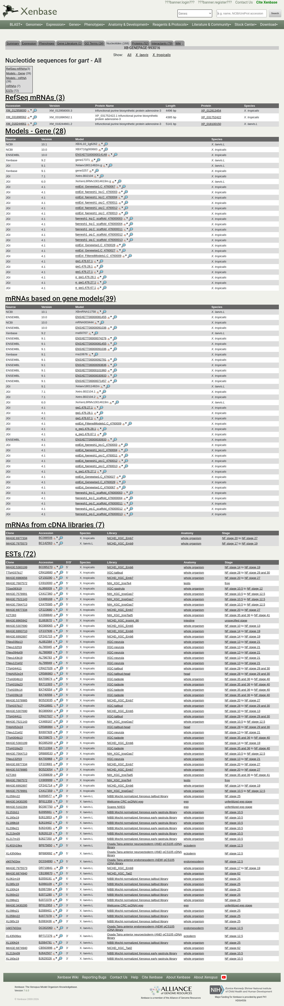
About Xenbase (178, 977)
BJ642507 (45, 953)
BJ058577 (45, 796)
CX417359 (45, 790)
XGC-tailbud (115, 572)
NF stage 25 (232, 796)
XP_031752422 (211, 117)
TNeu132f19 (14, 647)
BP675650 (45, 845)
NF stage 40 (262, 679)
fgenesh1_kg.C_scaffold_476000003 (99, 218)
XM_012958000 (16, 110)
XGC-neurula (115, 641)
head (187, 673)
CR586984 (45, 726)
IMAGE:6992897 (16, 636)
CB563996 (45, 947)
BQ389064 (45, 710)
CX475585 (45, 604)
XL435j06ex (13, 853)
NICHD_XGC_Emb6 (120, 567)
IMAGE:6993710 (16, 631)
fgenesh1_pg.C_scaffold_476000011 (99, 229)
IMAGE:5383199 (16, 567)
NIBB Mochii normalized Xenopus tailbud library (137, 796)
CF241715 (45, 636)
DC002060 (45, 927)
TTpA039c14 (14, 689)
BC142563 (45, 543)
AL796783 (45, 657)
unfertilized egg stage (238, 801)
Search (275, 13)
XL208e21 (12, 828)
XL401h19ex (14, 845)
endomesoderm (194, 861)
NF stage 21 (252, 641)
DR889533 (45, 753)
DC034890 (45, 861)
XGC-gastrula (116, 588)
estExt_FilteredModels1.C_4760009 (98, 256)
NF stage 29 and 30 (257, 572)
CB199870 (45, 873)
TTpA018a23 (14, 684)
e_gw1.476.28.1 (85, 277)
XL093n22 (12, 894)
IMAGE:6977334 (16, 538)
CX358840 (45, 615)
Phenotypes (93, 24)
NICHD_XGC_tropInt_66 (123, 620)
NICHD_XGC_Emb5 (120, 625)
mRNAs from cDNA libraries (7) (55, 525)
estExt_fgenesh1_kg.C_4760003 (96, 192)
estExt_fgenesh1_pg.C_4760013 (96, 213)
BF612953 (45, 905)
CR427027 (45, 716)
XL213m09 (13, 833)
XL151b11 (12, 812)
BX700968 (45, 758)
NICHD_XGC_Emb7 (120, 538)
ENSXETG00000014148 (91, 154)
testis (187, 583)
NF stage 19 (250, 543)
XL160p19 (12, 817)
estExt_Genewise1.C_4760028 (95, 245)
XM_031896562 (16, 117)
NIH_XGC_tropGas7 (120, 594)
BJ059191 (45, 878)
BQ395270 (45, 567)
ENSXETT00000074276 (90, 338)
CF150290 (45, 577)
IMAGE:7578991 (16, 594)
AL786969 (45, 652)
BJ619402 (45, 822)
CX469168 (45, 599)
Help (134, 977)
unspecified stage (236, 620)
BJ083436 (45, 921)
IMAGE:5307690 (16, 625)
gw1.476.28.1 (84, 266)
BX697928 (45, 732)
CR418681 (45, 705)
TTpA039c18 (14, 695)
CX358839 (45, 774)
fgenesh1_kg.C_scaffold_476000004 (99, 224)
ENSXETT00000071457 (90, 381)
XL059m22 (13, 796)
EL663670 (45, 620)
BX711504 (45, 748)
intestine (189, 620)
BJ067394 (45, 889)
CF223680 (45, 609)
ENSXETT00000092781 (90, 359)
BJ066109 (45, 884)
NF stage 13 (252, 625)
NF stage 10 (232, 625)
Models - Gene (15, 73)
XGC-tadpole (115, 679)
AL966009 (45, 588)
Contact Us (244, 2)
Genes (74, 24)
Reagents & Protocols (170, 24)
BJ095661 (45, 812)
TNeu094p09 (14, 652)
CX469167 (45, 721)
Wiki (179, 43)
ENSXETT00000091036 (90, 327)
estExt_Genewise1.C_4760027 (95, 250)
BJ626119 (45, 833)
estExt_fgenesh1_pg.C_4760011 (96, 202)
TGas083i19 (14, 588)
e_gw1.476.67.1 (85, 288)
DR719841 (45, 868)
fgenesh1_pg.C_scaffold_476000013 (99, 240)
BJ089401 (45, 910)
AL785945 (45, 647)
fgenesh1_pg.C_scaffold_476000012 (99, 234)
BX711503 (45, 684)
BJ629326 (45, 958)
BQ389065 (45, 625)
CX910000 (45, 583)
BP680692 (45, 853)
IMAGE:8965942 (16, 620)
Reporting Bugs (94, 977)
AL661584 (45, 641)
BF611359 (45, 801)
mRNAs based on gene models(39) (60, 298)
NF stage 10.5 (234, 588)
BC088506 (45, 538)
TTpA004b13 (14, 679)
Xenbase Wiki (68, 977)
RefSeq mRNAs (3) (35, 97)
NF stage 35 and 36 (237, 615)
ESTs (9, 90)
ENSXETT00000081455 (90, 317)
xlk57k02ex (13, 861)
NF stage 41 (262, 615)
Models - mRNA (16, 78)
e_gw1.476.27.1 (85, 282)
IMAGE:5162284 (16, 807)
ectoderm (190, 845)
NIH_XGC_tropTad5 (120, 615)
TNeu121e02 (14, 663)
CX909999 (45, 780)
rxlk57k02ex (13, 928)
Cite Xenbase (152, 977)
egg (186, 801)
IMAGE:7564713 (16, 604)
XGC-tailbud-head (118, 673)
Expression (55, 24)
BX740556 (45, 694)
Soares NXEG (116, 807)
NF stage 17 (230, 543)
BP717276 (45, 935)
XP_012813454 (211, 110)
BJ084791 (45, 942)
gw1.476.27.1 (84, 272)
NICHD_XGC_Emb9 (120, 543)
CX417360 (45, 593)
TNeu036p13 (14, 641)
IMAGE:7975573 (16, 543)
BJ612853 (45, 817)
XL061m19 (13, 878)
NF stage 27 (250, 538)
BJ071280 (45, 894)
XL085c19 (12, 884)
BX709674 (45, 679)
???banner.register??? (215, 2)
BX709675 (45, 737)
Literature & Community (210, 24)
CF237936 (45, 631)
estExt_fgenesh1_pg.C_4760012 (96, 208)
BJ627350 (45, 838)
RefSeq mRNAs (16, 68)
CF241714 (45, 785)
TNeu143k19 (14, 657)
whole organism (191, 538)
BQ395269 (45, 742)
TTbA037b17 (14, 572)
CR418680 (45, 572)
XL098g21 (12, 900)
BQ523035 (45, 700)
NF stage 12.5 (256, 594)
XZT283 (11, 615)
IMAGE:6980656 (16, 578)
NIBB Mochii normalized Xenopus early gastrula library (142, 812)
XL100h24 (12, 889)
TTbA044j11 (14, 668)
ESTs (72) (20, 554)
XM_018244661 (16, 123)
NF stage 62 (232, 873)
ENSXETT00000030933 (90, 375)
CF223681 (45, 764)
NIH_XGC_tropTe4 (119, 583)
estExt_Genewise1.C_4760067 (95, 186)
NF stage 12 (255, 588)
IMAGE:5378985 (16, 700)
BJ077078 (45, 915)
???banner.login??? (180, 2)
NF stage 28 (232, 572)
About (206, 977)
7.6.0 (26, 990)
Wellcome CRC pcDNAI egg (125, 801)
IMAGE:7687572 (16, 583)
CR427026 (45, 668)
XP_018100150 (211, 124)
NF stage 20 (230, 538)
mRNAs (11, 86)
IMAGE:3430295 (16, 801)
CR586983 (45, 673)
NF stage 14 (232, 567)
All (129, 55)
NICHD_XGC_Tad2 (119, 873)
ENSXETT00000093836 (90, 365)
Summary (13, 43)
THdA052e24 (14, 673)
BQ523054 (45, 769)
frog (227, 583)
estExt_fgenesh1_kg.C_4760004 (96, 197)
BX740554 (45, 689)
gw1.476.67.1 (84, 261)
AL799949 (45, 663)
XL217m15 (13, 838)
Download (268, 24)
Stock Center (245, 24)
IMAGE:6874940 (16, 873)
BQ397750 (45, 806)
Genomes (33, 24)
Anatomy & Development (127, 24)
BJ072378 (45, 899)
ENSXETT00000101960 (90, 370)
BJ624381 (45, 828)
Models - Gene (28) (35, 131)
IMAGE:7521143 (16, 599)
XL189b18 (12, 823)
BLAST (15, 24)
